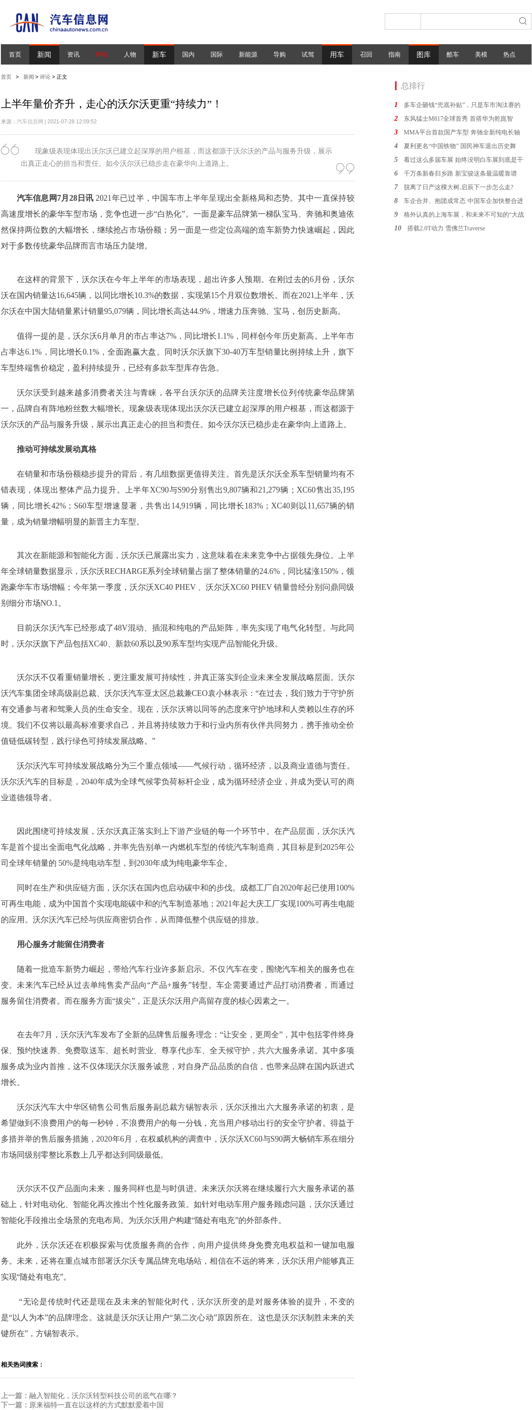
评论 (102, 54)
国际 (217, 54)
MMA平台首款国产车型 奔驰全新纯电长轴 (462, 132)
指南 (394, 54)
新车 (159, 54)
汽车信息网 (30, 121)
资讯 (73, 54)
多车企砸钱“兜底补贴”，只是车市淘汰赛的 (462, 105)
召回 (366, 54)
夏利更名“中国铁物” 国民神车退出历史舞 (460, 146)
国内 (188, 54)
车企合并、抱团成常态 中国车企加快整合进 (463, 201)
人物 (130, 54)
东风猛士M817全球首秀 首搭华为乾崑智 (458, 118)
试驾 (308, 54)
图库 (424, 54)
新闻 (44, 54)
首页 (15, 54)
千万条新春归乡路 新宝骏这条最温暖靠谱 (460, 173)
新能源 (248, 54)
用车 (337, 54)
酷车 (453, 54)
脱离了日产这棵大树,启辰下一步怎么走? (458, 187)
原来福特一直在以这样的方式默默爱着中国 (96, 1405)
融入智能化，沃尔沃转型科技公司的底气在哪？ (103, 1395)
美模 (481, 54)
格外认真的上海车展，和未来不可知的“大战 (464, 214)
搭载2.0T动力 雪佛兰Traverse (446, 228)
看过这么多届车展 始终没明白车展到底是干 (463, 160)
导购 (279, 54)
